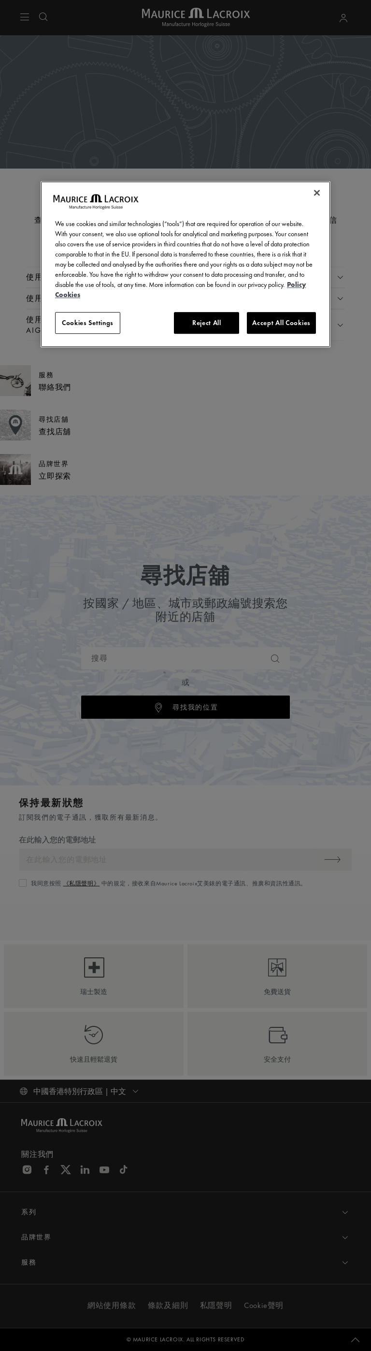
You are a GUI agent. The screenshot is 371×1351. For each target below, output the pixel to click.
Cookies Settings (88, 322)
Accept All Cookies (281, 322)
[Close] (317, 192)
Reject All (206, 322)
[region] (185, 264)
